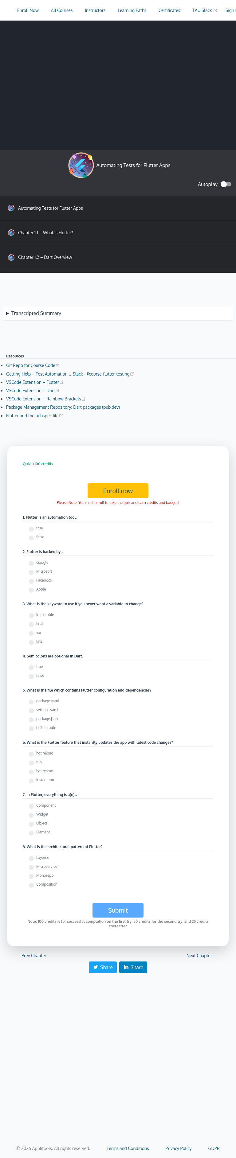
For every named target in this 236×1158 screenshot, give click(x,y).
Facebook (44, 580)
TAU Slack (205, 10)
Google (42, 562)
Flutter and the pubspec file (34, 415)
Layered (42, 857)
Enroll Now (28, 10)
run (39, 762)
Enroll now (118, 491)
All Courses (62, 10)
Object (41, 823)
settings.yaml (47, 710)
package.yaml (47, 701)
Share (103, 967)
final (39, 623)
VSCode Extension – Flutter (35, 382)
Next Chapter (199, 955)
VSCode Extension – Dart (33, 390)
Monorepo (44, 875)
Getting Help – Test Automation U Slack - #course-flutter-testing (70, 373)
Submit (118, 910)
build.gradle (46, 727)
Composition (46, 884)
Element (43, 832)
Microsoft (44, 571)
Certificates (169, 10)
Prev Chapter (34, 955)
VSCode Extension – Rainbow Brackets (46, 398)
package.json (47, 718)
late (39, 641)
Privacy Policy (178, 1148)
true (39, 528)
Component (46, 805)
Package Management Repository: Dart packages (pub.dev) (63, 407)
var (38, 632)
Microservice (46, 866)
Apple (41, 589)
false (40, 537)
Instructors (95, 10)
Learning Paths (132, 10)
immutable (45, 614)
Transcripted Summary (36, 313)
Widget (42, 814)
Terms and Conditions (128, 1148)
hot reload (44, 753)
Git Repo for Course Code (33, 365)
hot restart (44, 771)
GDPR (214, 1148)
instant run (45, 780)
